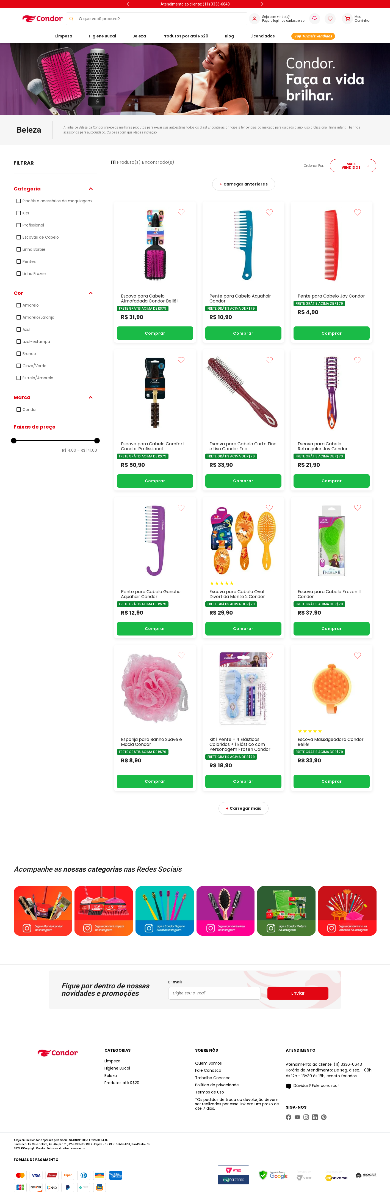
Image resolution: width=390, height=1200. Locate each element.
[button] (55, 188)
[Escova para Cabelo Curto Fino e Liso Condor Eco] (243, 420)
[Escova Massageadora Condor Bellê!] (332, 718)
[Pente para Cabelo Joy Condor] (332, 272)
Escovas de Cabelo (41, 237)
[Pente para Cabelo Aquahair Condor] (243, 272)
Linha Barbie (34, 249)
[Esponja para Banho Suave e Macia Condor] (155, 718)
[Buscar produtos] (69, 18)
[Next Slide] (262, 4)
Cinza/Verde (34, 366)
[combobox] (156, 18)
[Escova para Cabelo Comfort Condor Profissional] (155, 420)
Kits (26, 213)
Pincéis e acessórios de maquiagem (57, 201)
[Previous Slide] (128, 4)
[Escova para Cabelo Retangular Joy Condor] (332, 420)
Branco (29, 353)
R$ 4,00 (69, 450)
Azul (26, 329)
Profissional (33, 225)
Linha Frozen (34, 273)
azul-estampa (36, 341)
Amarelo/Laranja (38, 317)
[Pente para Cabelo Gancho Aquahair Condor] (155, 568)
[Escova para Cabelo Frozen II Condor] (332, 568)
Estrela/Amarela (38, 378)
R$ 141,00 (87, 450)
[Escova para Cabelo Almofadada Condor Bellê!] (155, 272)
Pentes (29, 261)
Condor (30, 409)
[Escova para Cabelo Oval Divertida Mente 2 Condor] (243, 568)
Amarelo (31, 305)
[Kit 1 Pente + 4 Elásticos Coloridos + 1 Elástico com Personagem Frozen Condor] (243, 718)
